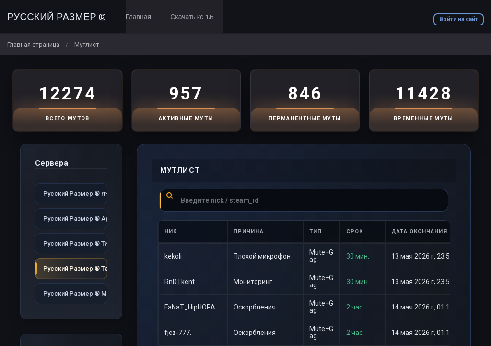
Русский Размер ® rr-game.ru (75, 193)
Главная (138, 17)
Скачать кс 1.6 (192, 17)
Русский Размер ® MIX (75, 293)
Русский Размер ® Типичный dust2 (75, 243)
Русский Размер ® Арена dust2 (75, 218)
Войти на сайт (458, 19)
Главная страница (33, 44)
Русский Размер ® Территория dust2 (75, 268)
